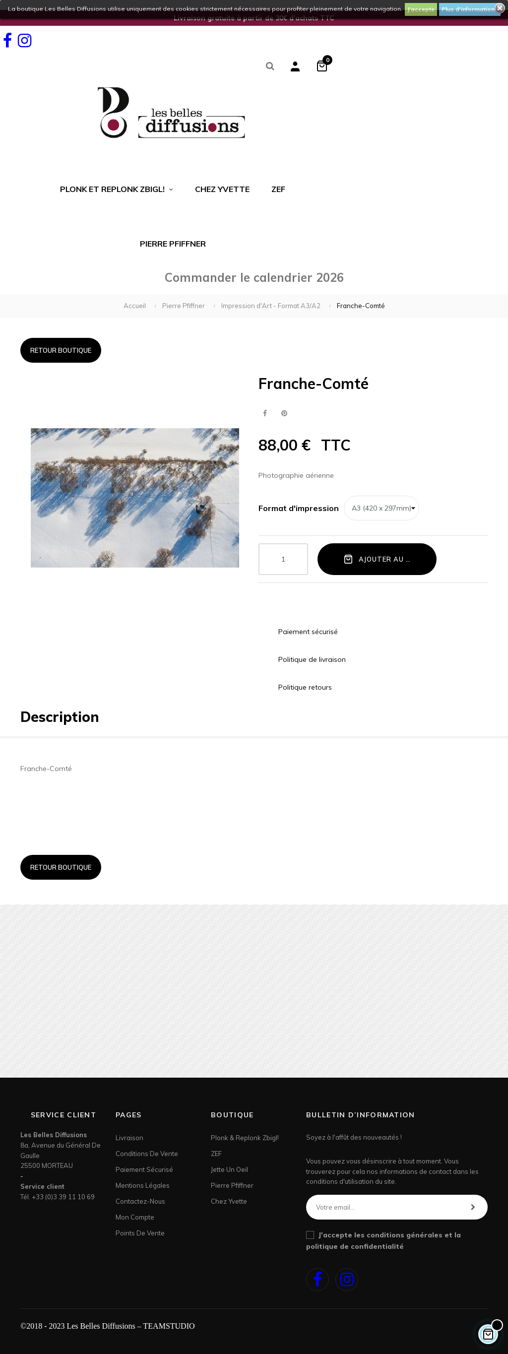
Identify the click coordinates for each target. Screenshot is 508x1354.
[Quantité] (283, 559)
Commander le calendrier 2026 (254, 277)
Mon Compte (135, 1217)
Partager (264, 413)
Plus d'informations (470, 9)
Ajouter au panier (387, 559)
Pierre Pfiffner (232, 1185)
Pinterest (284, 413)
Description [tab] (59, 716)
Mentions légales (143, 1185)
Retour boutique (60, 350)
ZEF (216, 1154)
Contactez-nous (140, 1201)
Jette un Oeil (229, 1169)
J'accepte (421, 9)
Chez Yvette (229, 1201)
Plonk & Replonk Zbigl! (245, 1138)
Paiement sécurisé (144, 1169)
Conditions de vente (147, 1154)
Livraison (129, 1138)
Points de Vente (140, 1233)
